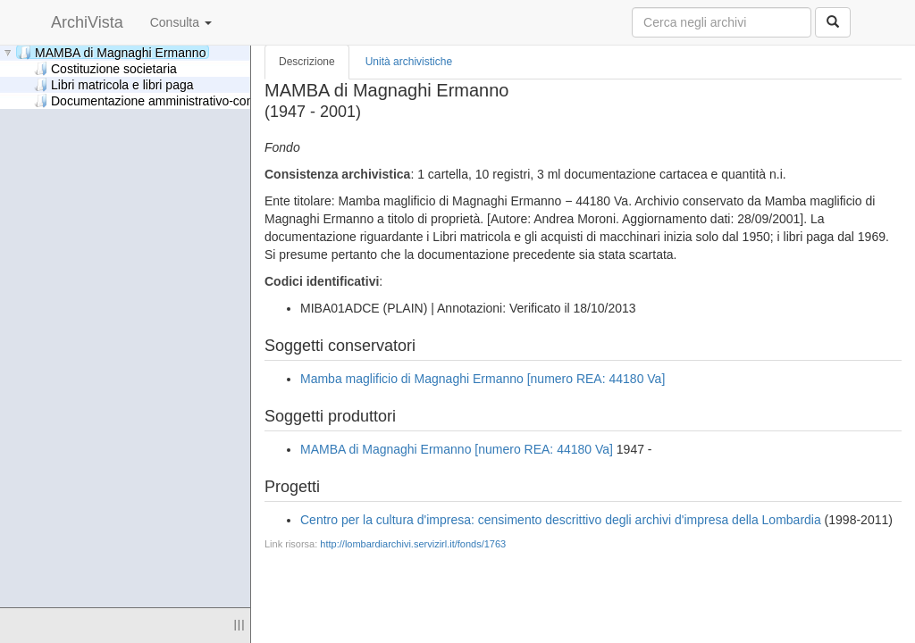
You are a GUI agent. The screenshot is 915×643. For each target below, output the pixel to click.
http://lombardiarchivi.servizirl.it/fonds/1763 (413, 544)
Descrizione (307, 61)
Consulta (181, 22)
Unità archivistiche (408, 61)
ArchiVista (87, 22)
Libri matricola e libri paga (114, 84)
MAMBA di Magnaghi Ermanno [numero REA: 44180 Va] (456, 449)
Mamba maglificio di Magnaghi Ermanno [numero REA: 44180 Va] (482, 379)
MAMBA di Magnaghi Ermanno (112, 52)
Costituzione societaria (105, 68)
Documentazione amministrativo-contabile (158, 100)
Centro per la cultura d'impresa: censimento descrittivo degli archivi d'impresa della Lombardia (560, 520)
